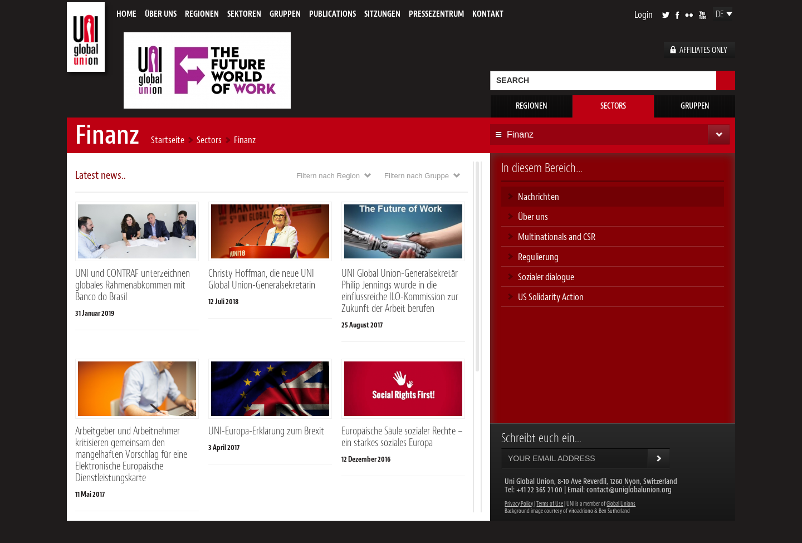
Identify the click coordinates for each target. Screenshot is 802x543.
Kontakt (487, 14)
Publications (332, 14)
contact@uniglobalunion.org (629, 490)
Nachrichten (538, 196)
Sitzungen (382, 14)
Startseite (167, 140)
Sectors (613, 106)
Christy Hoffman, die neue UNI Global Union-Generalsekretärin (261, 279)
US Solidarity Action (551, 297)
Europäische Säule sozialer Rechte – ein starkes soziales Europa (402, 436)
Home (126, 14)
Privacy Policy (519, 503)
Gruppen (285, 14)
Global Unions (621, 503)
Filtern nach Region (328, 176)
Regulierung (538, 257)
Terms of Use (549, 503)
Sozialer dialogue (546, 277)
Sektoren (244, 14)
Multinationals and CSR (556, 237)
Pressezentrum (436, 14)
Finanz (245, 140)
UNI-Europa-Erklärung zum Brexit (266, 431)
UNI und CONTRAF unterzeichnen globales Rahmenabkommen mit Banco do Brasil (132, 285)
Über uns (161, 14)
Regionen (202, 14)
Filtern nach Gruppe (416, 176)
